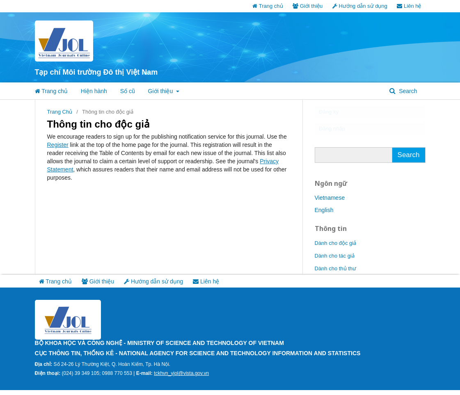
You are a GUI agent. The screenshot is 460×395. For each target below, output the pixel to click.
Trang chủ (267, 6)
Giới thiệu (308, 6)
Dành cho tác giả (335, 260)
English (324, 214)
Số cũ (127, 91)
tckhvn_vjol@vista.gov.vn (181, 378)
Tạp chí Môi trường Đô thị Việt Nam (96, 72)
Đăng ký (333, 113)
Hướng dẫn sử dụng (359, 6)
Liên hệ (409, 6)
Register (58, 145)
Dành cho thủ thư (336, 273)
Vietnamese (330, 202)
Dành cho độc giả (336, 247)
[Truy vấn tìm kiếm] (353, 159)
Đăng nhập (337, 132)
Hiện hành (94, 91)
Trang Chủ (60, 112)
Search (407, 91)
